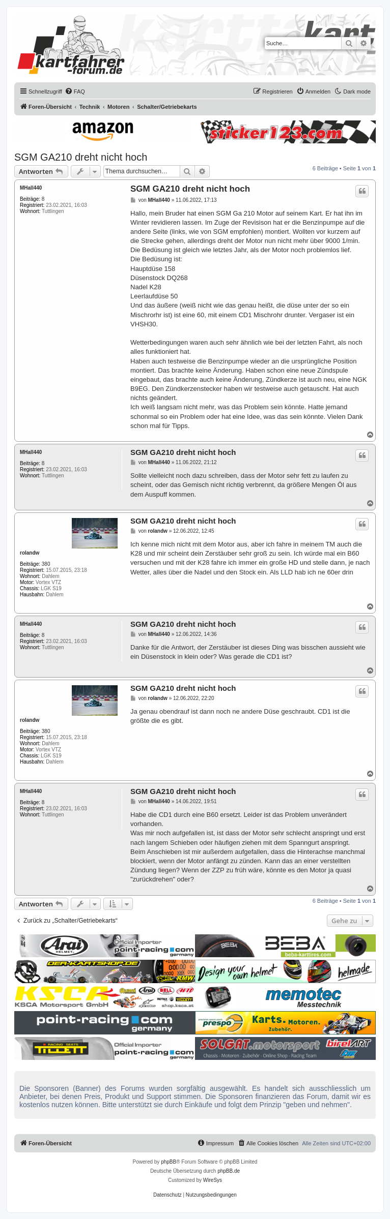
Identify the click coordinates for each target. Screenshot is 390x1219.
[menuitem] (75, 91)
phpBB (168, 1162)
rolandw (29, 553)
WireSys (212, 1180)
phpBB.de (228, 1171)
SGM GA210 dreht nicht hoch (80, 157)
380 (46, 564)
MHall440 (31, 188)
